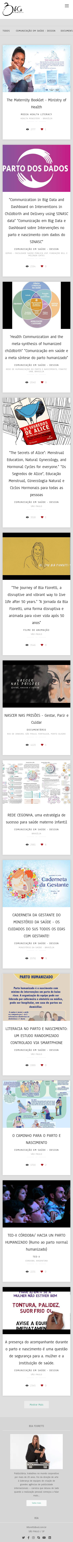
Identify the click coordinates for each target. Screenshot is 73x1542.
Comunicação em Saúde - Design (35, 31)
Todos (6, 31)
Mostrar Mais (36, 1404)
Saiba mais (36, 1503)
